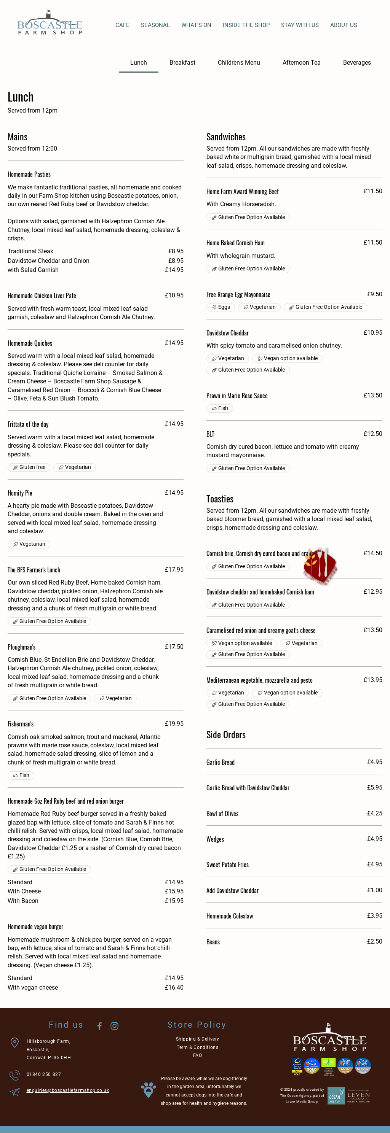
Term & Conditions (197, 1047)
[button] (320, 566)
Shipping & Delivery (197, 1039)
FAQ (197, 1055)
